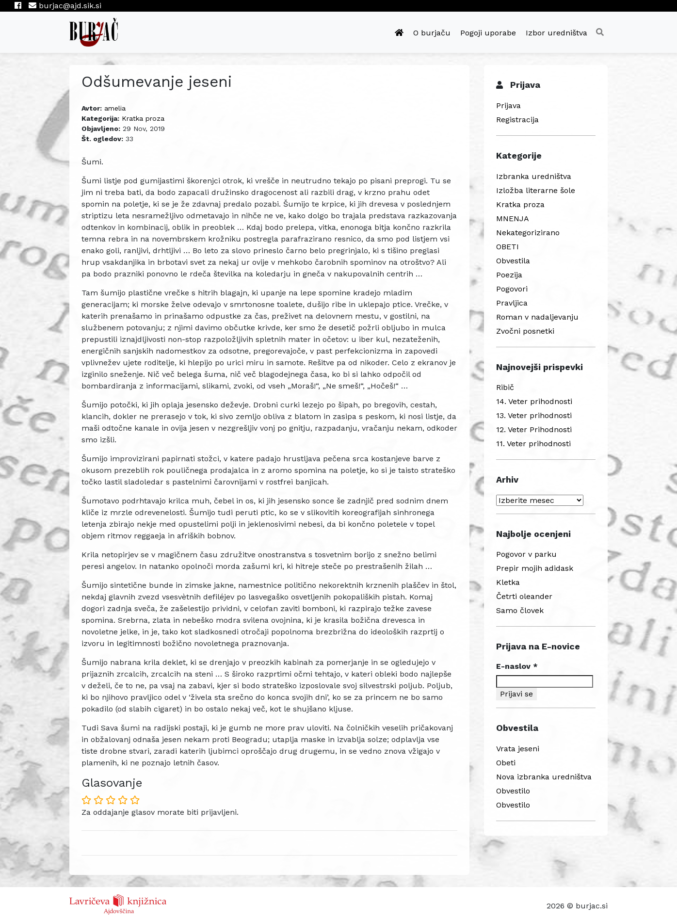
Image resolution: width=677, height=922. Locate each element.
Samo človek (520, 610)
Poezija (509, 274)
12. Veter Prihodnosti (534, 429)
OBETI (507, 246)
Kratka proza (143, 118)
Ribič (505, 387)
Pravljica (512, 302)
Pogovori (512, 288)
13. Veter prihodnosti (534, 415)
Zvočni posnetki (525, 331)
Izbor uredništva (556, 32)
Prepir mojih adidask (534, 568)
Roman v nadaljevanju (537, 317)
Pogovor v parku (526, 554)
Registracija (517, 119)
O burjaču (432, 32)
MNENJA (512, 218)
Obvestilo (513, 790)
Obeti (506, 762)
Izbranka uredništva (533, 176)
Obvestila (513, 260)
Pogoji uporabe (488, 32)
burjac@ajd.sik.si (65, 5)
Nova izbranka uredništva (544, 776)
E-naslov (517, 666)
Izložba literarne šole (535, 190)
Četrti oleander (524, 596)
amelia (115, 108)
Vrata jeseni (517, 748)
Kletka (508, 582)
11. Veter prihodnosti (533, 443)
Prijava (508, 105)
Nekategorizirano (528, 232)
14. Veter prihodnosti (534, 401)
